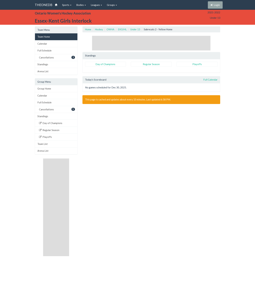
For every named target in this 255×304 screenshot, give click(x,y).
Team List (42, 143)
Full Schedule (44, 50)
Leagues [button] (96, 4)
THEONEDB (43, 5)
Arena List (42, 71)
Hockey (99, 29)
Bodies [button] (81, 4)
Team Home (43, 36)
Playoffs (45, 136)
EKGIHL (122, 29)
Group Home (44, 88)
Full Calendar (210, 79)
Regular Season (49, 130)
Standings (42, 64)
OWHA (110, 29)
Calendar (42, 43)
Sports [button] (66, 4)
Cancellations (57, 57)
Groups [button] (112, 4)
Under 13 (135, 29)
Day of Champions (50, 123)
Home (88, 29)
